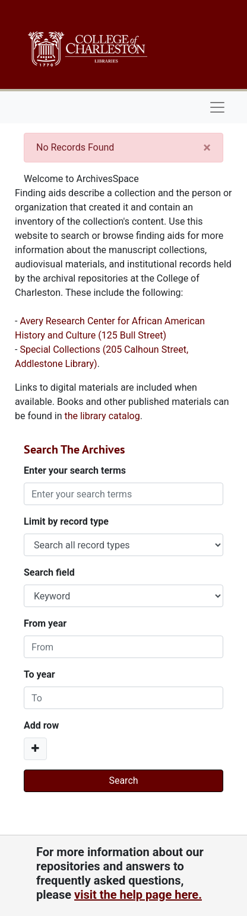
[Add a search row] (35, 749)
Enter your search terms (75, 470)
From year (45, 623)
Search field (49, 572)
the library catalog (102, 416)
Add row (41, 725)
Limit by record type (66, 521)
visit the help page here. (138, 895)
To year (39, 674)
